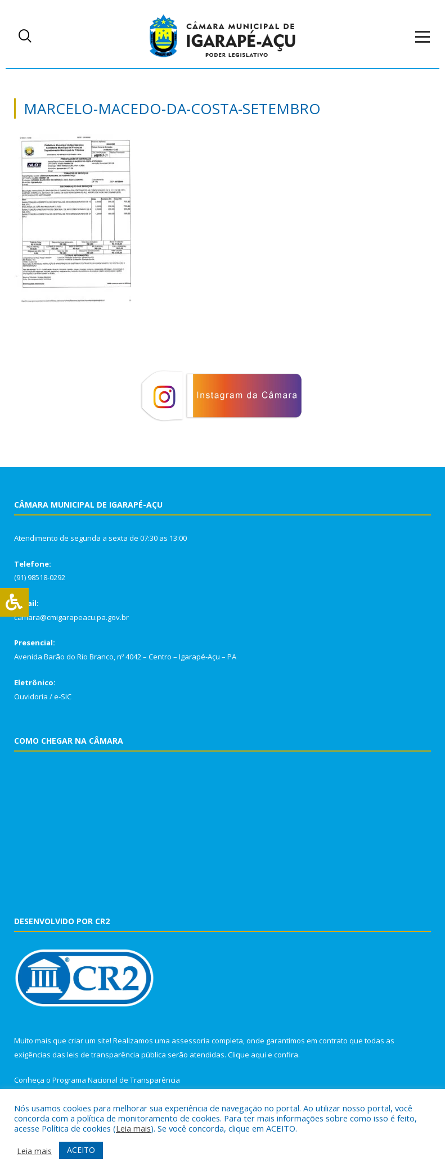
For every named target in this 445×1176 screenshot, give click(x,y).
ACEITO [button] (81, 1150)
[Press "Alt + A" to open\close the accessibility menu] (14, 602)
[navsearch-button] (25, 36)
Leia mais (133, 1128)
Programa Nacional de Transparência (116, 1080)
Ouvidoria (31, 696)
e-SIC (62, 696)
